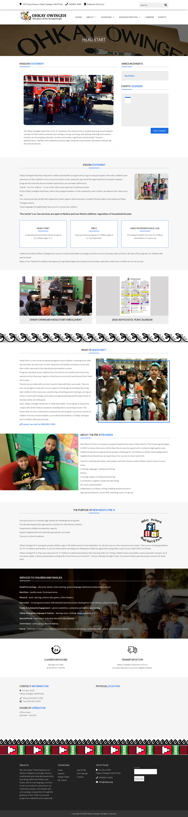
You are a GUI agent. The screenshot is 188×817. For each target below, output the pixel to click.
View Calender (159, 130)
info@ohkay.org (106, 782)
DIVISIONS (106, 17)
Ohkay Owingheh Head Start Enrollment (56, 319)
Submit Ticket (63, 776)
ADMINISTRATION (128, 17)
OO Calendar (82, 773)
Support (61, 773)
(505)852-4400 (75, 4)
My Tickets (62, 780)
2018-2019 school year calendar (132, 319)
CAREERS (149, 17)
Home (60, 770)
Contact (80, 776)
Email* (145, 770)
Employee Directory (97, 4)
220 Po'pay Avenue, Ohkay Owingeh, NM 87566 (42, 4)
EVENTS (162, 17)
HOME (78, 17)
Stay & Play (81, 770)
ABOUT (90, 17)
